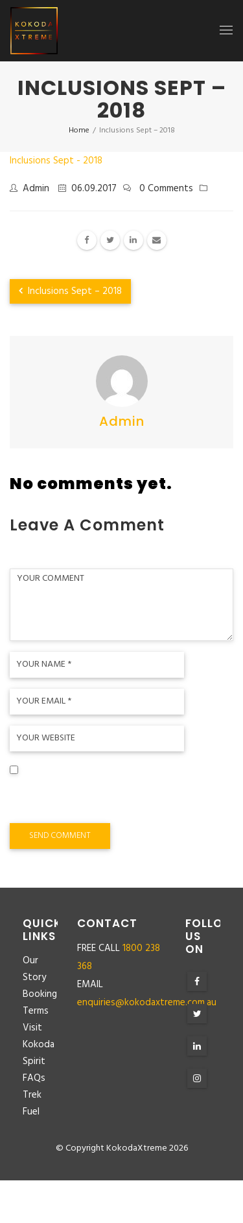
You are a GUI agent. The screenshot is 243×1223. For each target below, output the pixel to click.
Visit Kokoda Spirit (38, 1044)
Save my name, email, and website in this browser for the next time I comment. (105, 798)
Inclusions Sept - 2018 (56, 161)
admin (36, 188)
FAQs (34, 1078)
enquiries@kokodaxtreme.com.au (146, 1002)
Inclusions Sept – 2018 (70, 291)
